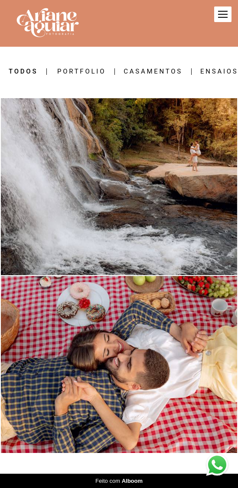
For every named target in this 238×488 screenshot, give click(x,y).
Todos (23, 71)
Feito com (119, 481)
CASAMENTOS (153, 71)
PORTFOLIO (81, 71)
